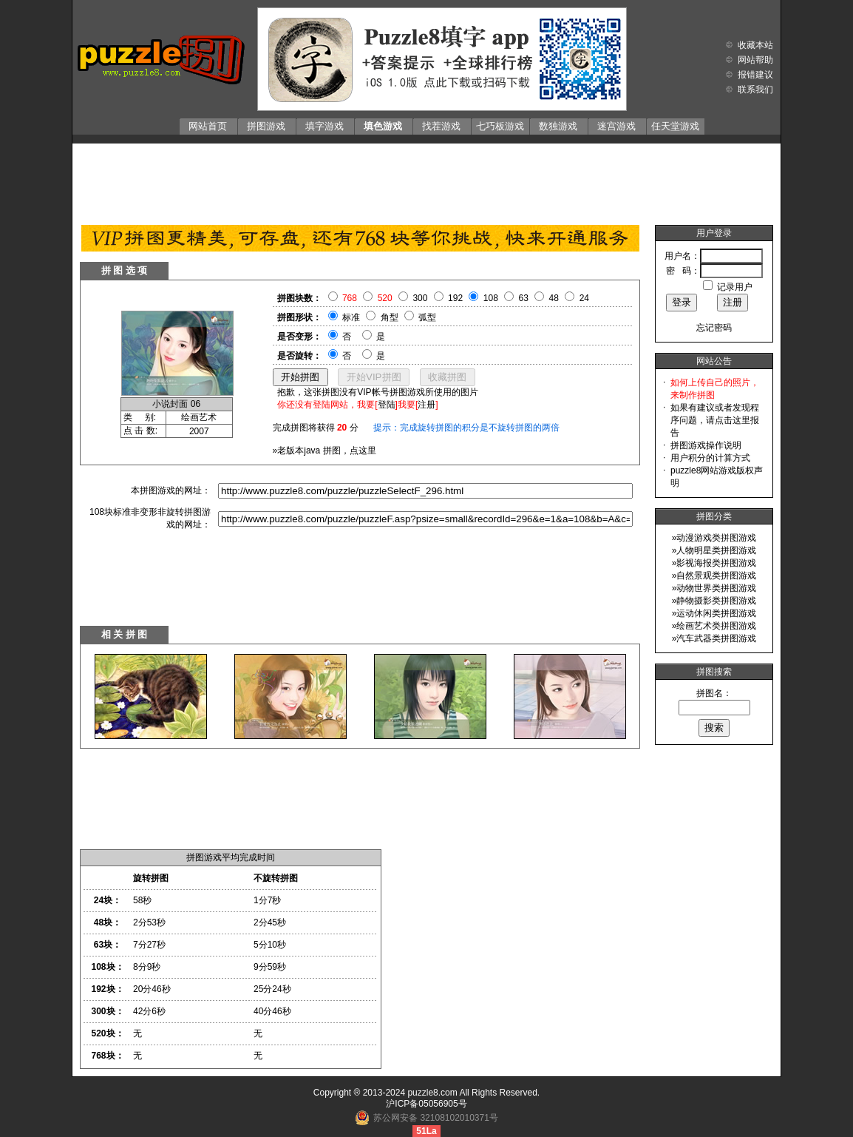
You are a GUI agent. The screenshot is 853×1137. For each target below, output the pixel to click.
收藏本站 (755, 45)
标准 (351, 317)
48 (554, 298)
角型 (389, 317)
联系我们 (755, 89)
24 (584, 298)
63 (524, 298)
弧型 (427, 317)
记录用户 (734, 287)
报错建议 (755, 75)
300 (419, 298)
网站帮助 (755, 60)
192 (455, 298)
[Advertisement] (426, 180)
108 (490, 298)
